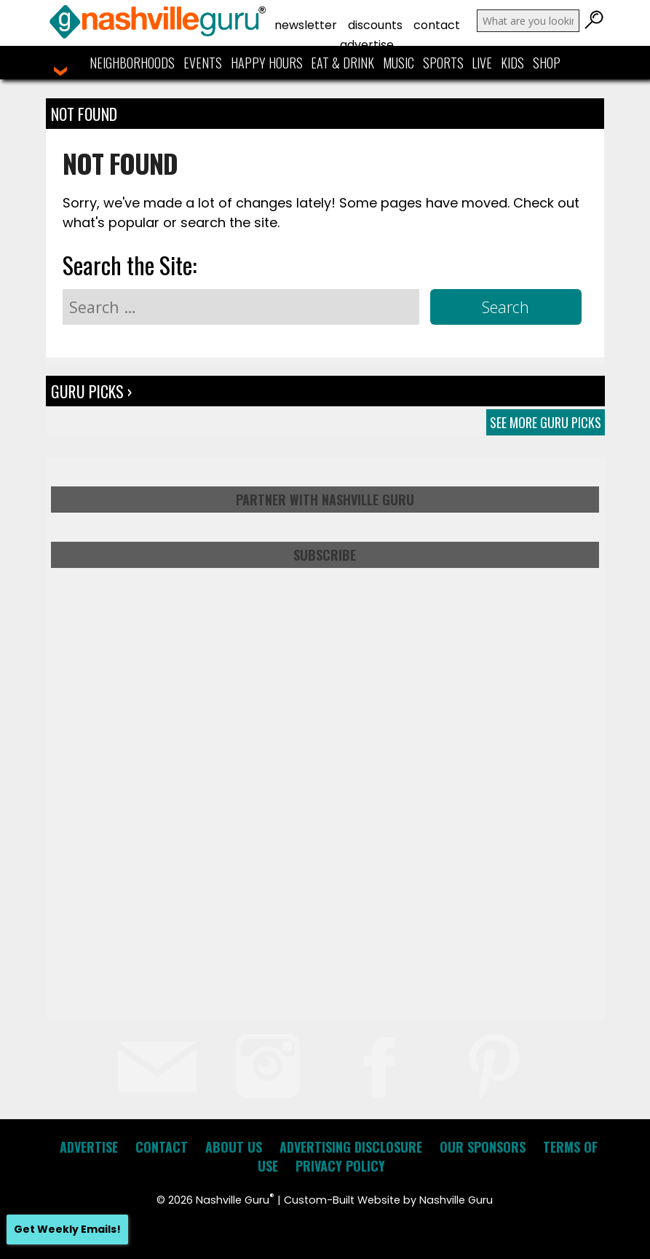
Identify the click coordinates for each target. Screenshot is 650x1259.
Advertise (367, 44)
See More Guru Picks (545, 422)
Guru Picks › (91, 391)
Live (482, 62)
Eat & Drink (342, 62)
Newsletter (305, 25)
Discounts (375, 25)
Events (202, 62)
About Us (233, 1146)
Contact (436, 25)
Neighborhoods (132, 62)
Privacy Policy (340, 1165)
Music (398, 62)
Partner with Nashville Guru (325, 499)
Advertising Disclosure (351, 1146)
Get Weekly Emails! (67, 1229)
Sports (443, 62)
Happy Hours (267, 62)
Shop (546, 62)
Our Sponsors (483, 1146)
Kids (512, 62)
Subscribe (324, 554)
